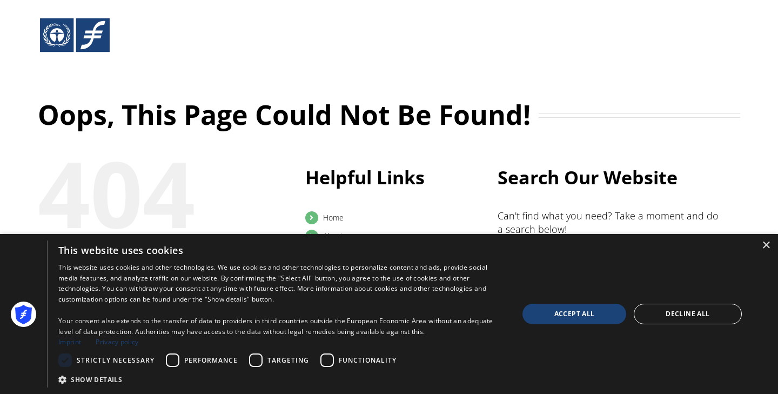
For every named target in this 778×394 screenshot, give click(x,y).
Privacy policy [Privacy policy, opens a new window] (117, 341)
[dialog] (389, 314)
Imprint (69, 341)
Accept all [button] (574, 313)
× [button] (766, 246)
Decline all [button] (687, 313)
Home (333, 217)
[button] (281, 379)
